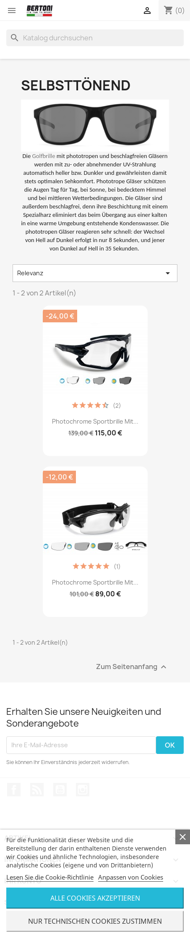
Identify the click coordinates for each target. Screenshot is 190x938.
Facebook (14, 789)
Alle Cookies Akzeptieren (95, 898)
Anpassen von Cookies (130, 877)
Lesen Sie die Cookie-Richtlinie (50, 877)
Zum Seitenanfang (132, 666)
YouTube (60, 789)
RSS (37, 789)
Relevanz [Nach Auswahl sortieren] (95, 273)
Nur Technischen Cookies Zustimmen (95, 921)
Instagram (82, 789)
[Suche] (95, 37)
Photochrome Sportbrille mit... (95, 421)
